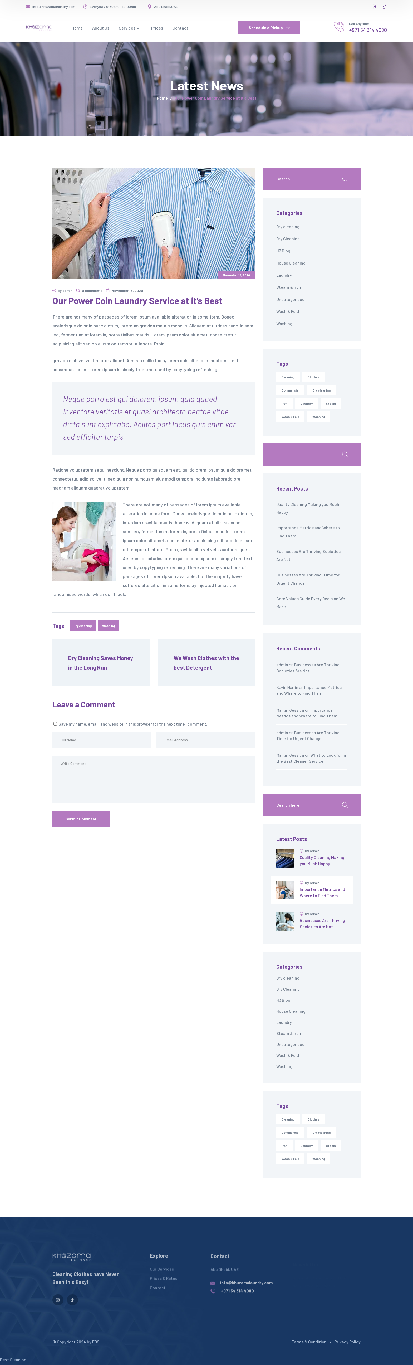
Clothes (313, 377)
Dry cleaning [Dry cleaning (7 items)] (321, 1132)
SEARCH (344, 179)
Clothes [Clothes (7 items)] (313, 1119)
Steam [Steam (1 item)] (331, 1145)
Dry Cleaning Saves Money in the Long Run (101, 662)
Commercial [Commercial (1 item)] (290, 1132)
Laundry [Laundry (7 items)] (307, 1145)
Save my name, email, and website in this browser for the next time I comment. (132, 723)
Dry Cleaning (288, 238)
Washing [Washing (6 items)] (318, 1159)
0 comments (92, 290)
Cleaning (288, 377)
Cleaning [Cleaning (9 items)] (288, 1119)
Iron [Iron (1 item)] (284, 1145)
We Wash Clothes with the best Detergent (207, 662)
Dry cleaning (82, 626)
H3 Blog (283, 250)
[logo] (39, 28)
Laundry (284, 274)
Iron (284, 403)
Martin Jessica (290, 709)
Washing (108, 626)
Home (162, 97)
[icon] (374, 7)
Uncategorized (290, 299)
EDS (96, 1341)
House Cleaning (291, 262)
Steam (331, 403)
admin (67, 290)
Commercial (290, 390)
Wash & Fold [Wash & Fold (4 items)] (290, 1159)
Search (345, 454)
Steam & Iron (288, 287)
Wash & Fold (287, 311)
